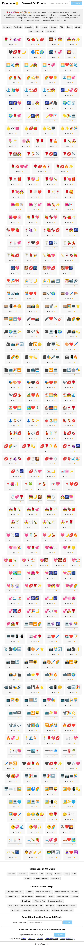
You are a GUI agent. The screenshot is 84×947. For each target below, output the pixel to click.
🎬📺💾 (33, 370)
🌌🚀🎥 (51, 103)
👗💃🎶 (15, 420)
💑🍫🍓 (69, 509)
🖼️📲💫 (51, 802)
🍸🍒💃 (69, 243)
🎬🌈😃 (12, 357)
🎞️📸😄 (33, 306)
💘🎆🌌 (51, 573)
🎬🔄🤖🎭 (71, 370)
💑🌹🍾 (15, 509)
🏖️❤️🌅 (15, 408)
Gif (37, 27)
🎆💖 (15, 268)
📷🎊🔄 (55, 649)
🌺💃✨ (53, 205)
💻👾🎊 (71, 624)
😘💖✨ (35, 827)
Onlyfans (75, 896)
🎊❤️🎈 (30, 293)
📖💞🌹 (35, 636)
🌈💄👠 (15, 78)
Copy (11, 44)
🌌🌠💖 (15, 103)
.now (8, 3)
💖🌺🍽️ (51, 547)
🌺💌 (69, 205)
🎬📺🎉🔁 (13, 370)
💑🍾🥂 (48, 522)
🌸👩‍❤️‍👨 (26, 141)
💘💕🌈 (71, 586)
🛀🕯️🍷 (15, 840)
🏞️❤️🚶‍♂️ (33, 408)
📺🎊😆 (12, 700)
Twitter (23, 939)
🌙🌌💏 (33, 116)
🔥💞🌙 (12, 738)
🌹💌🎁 (15, 179)
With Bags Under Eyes (14, 892)
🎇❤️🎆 (67, 268)
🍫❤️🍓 (12, 230)
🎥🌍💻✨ (13, 332)
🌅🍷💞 (48, 65)
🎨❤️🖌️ (71, 344)
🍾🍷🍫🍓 (69, 255)
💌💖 (55, 484)
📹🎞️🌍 (69, 675)
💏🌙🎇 (35, 497)
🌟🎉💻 (69, 116)
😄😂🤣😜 (35, 814)
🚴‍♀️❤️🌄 (67, 827)
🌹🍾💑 (69, 141)
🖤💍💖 (73, 763)
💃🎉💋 (15, 433)
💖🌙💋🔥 (69, 535)
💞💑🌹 (12, 624)
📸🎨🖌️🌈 (51, 662)
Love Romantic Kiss (41, 910)
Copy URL (59, 935)
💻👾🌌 (53, 624)
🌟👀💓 (12, 128)
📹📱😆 (55, 687)
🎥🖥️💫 (53, 344)
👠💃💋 (69, 420)
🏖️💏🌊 (69, 395)
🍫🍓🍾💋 (35, 39)
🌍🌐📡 (69, 103)
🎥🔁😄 (35, 344)
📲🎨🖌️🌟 (35, 649)
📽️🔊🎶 (15, 725)
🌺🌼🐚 (17, 205)
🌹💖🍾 (51, 179)
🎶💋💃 (15, 395)
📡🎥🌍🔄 (13, 649)
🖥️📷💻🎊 (69, 776)
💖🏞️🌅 (15, 573)
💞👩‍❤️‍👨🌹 (69, 611)
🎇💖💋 (48, 268)
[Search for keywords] (59, 3)
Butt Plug (29, 892)
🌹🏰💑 (15, 154)
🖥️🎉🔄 (48, 776)
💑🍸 (15, 522)
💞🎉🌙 (33, 611)
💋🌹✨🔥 (49, 446)
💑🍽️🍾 (30, 522)
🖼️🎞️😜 (51, 789)
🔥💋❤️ (69, 725)
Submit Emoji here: (19, 922)
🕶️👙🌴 (69, 751)
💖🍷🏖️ (28, 560)
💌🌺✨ (12, 484)
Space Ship (27, 910)
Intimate (77, 27)
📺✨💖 (51, 713)
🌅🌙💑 (30, 65)
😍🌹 (53, 814)
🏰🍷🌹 (69, 408)
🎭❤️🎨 (51, 382)
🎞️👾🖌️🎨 (69, 293)
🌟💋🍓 (30, 128)
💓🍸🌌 (12, 535)
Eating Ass (50, 905)
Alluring (44, 27)
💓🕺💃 (30, 535)
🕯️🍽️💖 (71, 738)
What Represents (12, 896)
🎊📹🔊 (71, 281)
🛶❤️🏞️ (69, 840)
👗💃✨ (33, 420)
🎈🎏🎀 (12, 281)
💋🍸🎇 (33, 459)
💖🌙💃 (48, 535)
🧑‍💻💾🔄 (53, 852)
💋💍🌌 (17, 471)
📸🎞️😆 (30, 662)
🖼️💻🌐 (15, 802)
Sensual (53, 27)
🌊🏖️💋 (30, 90)
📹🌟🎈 (33, 675)
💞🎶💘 (51, 611)
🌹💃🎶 (33, 154)
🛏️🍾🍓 (33, 840)
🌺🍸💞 (35, 205)
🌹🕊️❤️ (35, 192)
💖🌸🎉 (15, 547)
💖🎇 (44, 560)
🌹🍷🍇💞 (13, 39)
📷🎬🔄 (12, 662)
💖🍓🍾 (10, 560)
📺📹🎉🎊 (69, 700)
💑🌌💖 (67, 497)
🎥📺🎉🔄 (15, 344)
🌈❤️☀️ (51, 78)
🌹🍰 (53, 141)
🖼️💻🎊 (33, 802)
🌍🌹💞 (15, 116)
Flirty (61, 27)
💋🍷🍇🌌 (71, 446)
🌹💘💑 (17, 192)
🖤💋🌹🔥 (31, 763)
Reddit (55, 939)
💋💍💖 (35, 471)
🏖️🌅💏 (51, 395)
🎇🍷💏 (55, 39)
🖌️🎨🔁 (10, 763)
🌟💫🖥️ (48, 128)
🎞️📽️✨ (51, 306)
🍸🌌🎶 (51, 243)
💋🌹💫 (28, 446)
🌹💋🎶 (69, 154)
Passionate (18, 27)
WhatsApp (70, 939)
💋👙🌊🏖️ (71, 459)
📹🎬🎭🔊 (13, 687)
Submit (67, 922)
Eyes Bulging (41, 896)
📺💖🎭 (48, 700)
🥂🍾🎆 (12, 852)
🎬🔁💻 (51, 370)
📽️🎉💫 (69, 713)
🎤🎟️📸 (33, 319)
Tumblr (62, 939)
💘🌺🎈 (33, 573)
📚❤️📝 (71, 636)
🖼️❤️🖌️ (15, 814)
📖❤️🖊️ (53, 636)
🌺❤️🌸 (15, 217)
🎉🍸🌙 (30, 281)
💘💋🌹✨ (33, 586)
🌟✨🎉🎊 (69, 128)
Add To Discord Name (44, 892)
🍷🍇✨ (30, 230)
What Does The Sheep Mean (62, 910)
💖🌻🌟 (69, 547)
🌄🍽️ (71, 52)
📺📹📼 (15, 713)
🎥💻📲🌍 (53, 332)
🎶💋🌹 (69, 382)
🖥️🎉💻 (30, 776)
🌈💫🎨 (33, 78)
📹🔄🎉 (73, 687)
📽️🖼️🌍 (33, 725)
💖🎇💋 (60, 560)
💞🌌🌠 (33, 598)
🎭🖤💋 (33, 382)
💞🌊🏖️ (15, 598)
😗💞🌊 (17, 827)
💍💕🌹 (17, 497)
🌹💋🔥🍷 (42, 166)
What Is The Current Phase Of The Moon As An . (26, 905)
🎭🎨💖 (15, 382)
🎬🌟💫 (30, 357)
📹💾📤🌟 (35, 687)
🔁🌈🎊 (51, 725)
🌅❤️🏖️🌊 (69, 65)
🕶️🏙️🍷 (33, 751)
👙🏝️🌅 (51, 420)
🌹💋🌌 (51, 154)
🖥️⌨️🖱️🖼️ (13, 789)
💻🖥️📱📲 (15, 636)
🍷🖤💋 (33, 243)
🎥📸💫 (73, 332)
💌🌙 (51, 471)
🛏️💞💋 (51, 840)
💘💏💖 (53, 586)
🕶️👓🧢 (51, 751)
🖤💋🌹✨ (53, 763)
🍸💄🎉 (30, 255)
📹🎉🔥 (51, 675)
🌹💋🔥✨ (64, 166)
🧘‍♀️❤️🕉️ (71, 852)
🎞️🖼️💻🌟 (71, 306)
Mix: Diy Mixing (27, 896)
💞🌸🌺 (69, 598)
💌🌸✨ (67, 471)
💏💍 (51, 497)
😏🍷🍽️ (69, 814)
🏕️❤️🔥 (33, 395)
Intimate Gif (50, 31)
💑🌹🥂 (51, 509)
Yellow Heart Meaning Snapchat (66, 892)
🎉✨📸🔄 (51, 281)
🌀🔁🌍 (37, 52)
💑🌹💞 (33, 509)
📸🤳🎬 (15, 675)
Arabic (51, 896)
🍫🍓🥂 (69, 217)
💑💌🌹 (67, 522)
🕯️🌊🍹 (30, 738)
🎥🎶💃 (33, 332)
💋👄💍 (51, 459)
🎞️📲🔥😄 (13, 306)
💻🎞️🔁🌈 (33, 624)
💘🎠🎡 (12, 586)
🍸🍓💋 (12, 255)
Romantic (7, 27)
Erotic (69, 27)
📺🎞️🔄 (30, 700)
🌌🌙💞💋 (69, 90)
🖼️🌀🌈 (33, 789)
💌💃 (42, 484)
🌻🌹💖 (33, 217)
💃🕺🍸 (51, 433)
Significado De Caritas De (66, 905)
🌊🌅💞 (69, 78)
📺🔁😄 (33, 713)
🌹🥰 (69, 192)
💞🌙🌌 (51, 598)
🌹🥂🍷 (53, 192)
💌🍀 (28, 484)
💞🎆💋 (15, 611)
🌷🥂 (12, 141)
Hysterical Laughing (55, 901)
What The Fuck (62, 896)
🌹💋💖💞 (19, 166)
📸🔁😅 (71, 662)
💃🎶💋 (33, 433)
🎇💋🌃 (30, 268)
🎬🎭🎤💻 (51, 357)
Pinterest (48, 939)
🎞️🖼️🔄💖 (13, 319)
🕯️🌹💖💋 (51, 738)
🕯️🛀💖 (15, 751)
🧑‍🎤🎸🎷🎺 (33, 852)
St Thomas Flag (39, 901)
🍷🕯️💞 (15, 243)
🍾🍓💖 (48, 255)
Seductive (28, 27)
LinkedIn (40, 939)
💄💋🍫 (69, 433)
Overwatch (15, 910)
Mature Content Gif (36, 31)
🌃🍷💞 (55, 52)
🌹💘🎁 (69, 179)
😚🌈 (51, 827)
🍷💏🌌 (71, 230)
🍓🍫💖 (51, 217)
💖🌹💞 (33, 547)
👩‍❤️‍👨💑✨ (73, 39)
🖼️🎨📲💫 (71, 789)
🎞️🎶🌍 (48, 293)
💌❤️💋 (71, 484)
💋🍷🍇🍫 (13, 459)
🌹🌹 (39, 141)
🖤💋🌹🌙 (17, 52)
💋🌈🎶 (10, 446)
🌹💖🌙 (33, 179)
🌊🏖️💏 (48, 90)
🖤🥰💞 (12, 776)
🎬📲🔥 (71, 357)
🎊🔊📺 (12, 293)
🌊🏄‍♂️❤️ (12, 90)
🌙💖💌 (51, 116)
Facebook (31, 939)
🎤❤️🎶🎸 (53, 319)
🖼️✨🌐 (69, 802)
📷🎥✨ (73, 649)
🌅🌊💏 (12, 65)
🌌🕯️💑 (33, 103)
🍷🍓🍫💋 (51, 230)
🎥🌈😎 (73, 319)
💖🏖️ (76, 560)
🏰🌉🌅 (51, 408)
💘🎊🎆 (69, 573)
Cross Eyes (26, 901)
